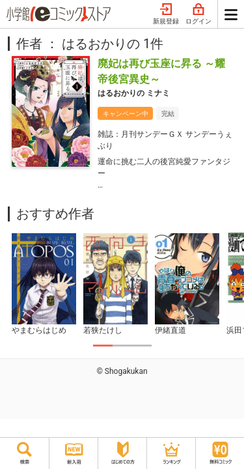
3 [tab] (142, 346)
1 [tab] (103, 346)
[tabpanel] (43, 284)
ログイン (198, 14)
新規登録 (166, 14)
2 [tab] (122, 346)
